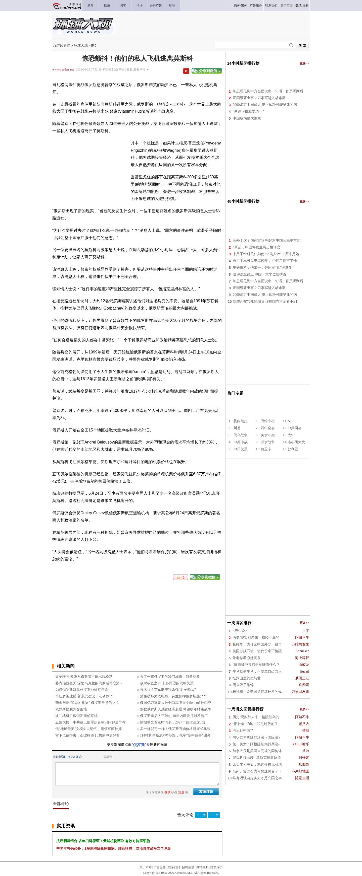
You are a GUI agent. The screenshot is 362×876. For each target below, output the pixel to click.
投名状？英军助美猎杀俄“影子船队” (168, 690)
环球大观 (81, 45)
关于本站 (146, 867)
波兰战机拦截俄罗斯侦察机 (76, 716)
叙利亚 (293, 449)
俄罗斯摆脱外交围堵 (71, 709)
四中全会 (268, 428)
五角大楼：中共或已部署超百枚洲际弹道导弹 (90, 722)
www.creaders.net (63, 69)
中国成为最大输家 (247, 118)
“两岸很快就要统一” (248, 111)
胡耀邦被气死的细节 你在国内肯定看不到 (265, 301)
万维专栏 (268, 421)
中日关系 (241, 449)
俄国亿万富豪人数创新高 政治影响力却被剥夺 (175, 703)
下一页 (213, 815)
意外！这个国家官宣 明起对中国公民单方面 (267, 240)
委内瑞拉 (241, 421)
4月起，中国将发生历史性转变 (256, 247)
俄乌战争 (241, 435)
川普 (237, 428)
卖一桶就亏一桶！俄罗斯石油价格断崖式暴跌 (175, 729)
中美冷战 (241, 442)
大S (290, 435)
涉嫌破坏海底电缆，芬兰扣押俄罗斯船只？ (173, 696)
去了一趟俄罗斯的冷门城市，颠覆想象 (170, 677)
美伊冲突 (268, 435)
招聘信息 (188, 867)
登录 (298, 5)
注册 (305, 5)
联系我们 (174, 867)
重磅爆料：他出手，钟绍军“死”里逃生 (262, 267)
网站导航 (202, 867)
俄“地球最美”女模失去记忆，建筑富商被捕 (88, 729)
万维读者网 (61, 45)
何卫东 (266, 449)
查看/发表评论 (135, 69)
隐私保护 (216, 867)
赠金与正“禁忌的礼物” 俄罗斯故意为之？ (87, 703)
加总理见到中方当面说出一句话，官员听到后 (268, 91)
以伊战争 (268, 442)
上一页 (200, 815)
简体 (237, 5)
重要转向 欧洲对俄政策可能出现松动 (84, 677)
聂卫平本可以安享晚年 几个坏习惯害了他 (265, 261)
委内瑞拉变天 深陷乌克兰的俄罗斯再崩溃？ (89, 683)
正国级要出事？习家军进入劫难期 (259, 98)
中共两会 (295, 428)
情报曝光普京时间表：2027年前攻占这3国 (172, 722)
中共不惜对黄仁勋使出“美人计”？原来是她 (266, 254)
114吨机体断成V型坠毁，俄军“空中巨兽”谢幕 (175, 735)
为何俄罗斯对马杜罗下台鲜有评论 (81, 690)
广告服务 (160, 867)
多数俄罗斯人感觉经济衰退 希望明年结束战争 (175, 709)
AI (289, 421)
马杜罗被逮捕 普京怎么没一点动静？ (84, 696)
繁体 (244, 5)
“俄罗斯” (139, 745)
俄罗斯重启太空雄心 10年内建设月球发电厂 (174, 716)
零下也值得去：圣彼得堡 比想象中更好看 (87, 735)
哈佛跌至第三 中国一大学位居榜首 (260, 274)
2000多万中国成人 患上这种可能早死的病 (265, 105)
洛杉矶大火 (296, 442)
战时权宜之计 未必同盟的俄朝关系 (167, 683)
